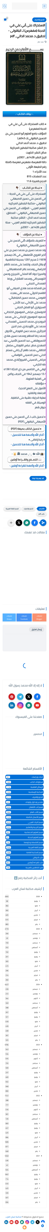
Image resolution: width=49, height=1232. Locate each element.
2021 (38, 1155)
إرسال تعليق (37, 629)
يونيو (36, 901)
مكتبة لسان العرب (13, 1217)
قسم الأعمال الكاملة (24, 817)
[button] (34, 522)
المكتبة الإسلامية (24, 792)
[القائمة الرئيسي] (44, 6)
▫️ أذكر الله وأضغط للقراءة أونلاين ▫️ (27, 465)
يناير (36, 924)
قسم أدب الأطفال (24, 807)
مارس (36, 915)
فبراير (36, 919)
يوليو (36, 952)
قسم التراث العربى (24, 822)
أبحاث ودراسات (24, 777)
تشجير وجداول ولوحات (24, 802)
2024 (38, 984)
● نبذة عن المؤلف (32, 234)
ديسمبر (35, 933)
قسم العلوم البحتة (24, 837)
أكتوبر (36, 998)
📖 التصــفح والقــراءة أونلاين (25, 459)
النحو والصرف (39, 19)
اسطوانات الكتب (24, 782)
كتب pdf (41, 514)
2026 (38, 896)
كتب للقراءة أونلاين (24, 862)
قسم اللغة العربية (12, 508)
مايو (36, 905)
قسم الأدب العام (24, 812)
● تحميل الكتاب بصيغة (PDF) (26, 428)
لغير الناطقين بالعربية (24, 867)
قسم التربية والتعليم (24, 827)
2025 (38, 928)
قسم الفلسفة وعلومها (24, 842)
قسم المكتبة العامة (24, 852)
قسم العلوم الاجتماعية (24, 832)
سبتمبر (35, 942)
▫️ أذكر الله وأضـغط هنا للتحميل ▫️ (28, 434)
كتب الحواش (24, 857)
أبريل (36, 910)
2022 (38, 1095)
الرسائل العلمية (24, 787)
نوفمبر (35, 938)
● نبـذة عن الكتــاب (32, 187)
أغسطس (35, 947)
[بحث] (5, 6)
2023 (38, 1044)
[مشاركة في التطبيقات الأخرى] (11, 522)
